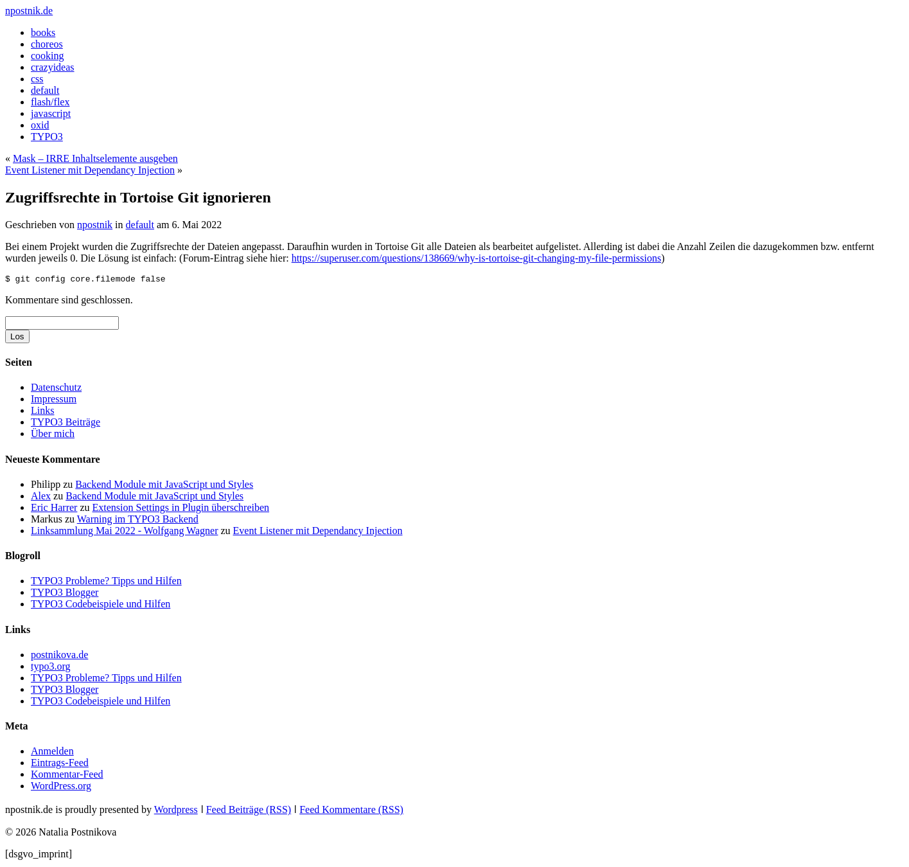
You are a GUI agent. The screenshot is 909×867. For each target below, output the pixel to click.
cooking (47, 55)
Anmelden (52, 752)
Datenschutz (56, 389)
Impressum (53, 400)
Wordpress (176, 811)
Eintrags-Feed (60, 764)
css (37, 78)
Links (42, 412)
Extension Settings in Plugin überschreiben (181, 509)
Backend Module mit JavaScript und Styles (164, 486)
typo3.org (50, 668)
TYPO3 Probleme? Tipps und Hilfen (106, 582)
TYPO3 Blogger (64, 594)
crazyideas (53, 67)
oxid (40, 125)
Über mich (53, 435)
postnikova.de (59, 656)
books (43, 32)
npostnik (94, 224)
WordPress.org (61, 787)
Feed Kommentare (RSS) (351, 811)
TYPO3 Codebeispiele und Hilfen (100, 605)
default (45, 90)
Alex (41, 497)
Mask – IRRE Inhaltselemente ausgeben (95, 158)
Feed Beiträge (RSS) (248, 811)
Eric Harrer (54, 509)
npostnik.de (29, 10)
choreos (47, 44)
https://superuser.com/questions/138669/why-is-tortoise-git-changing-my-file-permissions (476, 258)
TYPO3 (47, 136)
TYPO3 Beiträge (65, 423)
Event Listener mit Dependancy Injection (90, 170)
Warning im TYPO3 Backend (138, 520)
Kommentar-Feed (67, 776)
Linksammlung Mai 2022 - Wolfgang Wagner (124, 532)
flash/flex (50, 101)
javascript (51, 113)
